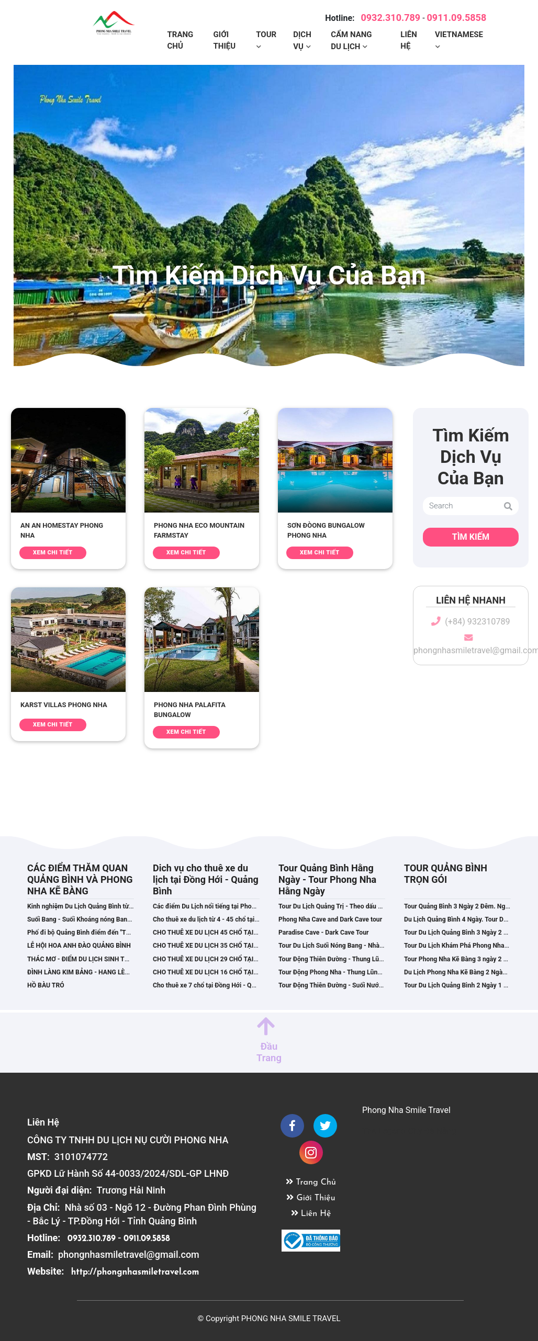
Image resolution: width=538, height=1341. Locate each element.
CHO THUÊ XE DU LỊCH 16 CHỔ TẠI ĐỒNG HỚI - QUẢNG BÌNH (241, 972)
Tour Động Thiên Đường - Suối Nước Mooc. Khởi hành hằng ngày (371, 985)
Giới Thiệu (225, 38)
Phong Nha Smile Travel (406, 1110)
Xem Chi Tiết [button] (53, 552)
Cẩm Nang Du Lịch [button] (351, 38)
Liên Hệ (408, 38)
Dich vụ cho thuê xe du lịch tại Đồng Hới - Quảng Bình (206, 879)
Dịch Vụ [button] (302, 38)
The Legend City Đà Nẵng (409, 1131)
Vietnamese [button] (459, 32)
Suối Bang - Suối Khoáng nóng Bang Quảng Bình (96, 919)
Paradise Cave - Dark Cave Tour (323, 932)
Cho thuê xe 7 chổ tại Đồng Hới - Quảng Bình (217, 985)
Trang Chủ (180, 38)
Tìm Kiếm (470, 537)
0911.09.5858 (457, 14)
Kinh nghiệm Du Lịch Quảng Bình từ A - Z (85, 906)
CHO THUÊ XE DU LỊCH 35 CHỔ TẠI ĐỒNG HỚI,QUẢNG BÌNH (239, 945)
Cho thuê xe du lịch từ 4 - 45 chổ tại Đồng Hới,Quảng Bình (235, 919)
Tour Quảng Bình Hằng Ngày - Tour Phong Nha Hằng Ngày (327, 879)
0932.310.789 (390, 14)
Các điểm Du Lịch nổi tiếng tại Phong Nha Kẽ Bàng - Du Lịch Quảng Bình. (257, 906)
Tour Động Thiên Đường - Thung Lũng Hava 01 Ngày (353, 959)
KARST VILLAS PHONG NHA (63, 705)
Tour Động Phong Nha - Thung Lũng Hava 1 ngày (348, 972)
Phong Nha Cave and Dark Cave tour (330, 919)
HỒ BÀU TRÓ (45, 985)
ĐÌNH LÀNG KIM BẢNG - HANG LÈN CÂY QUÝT (94, 972)
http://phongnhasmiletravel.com (135, 1272)
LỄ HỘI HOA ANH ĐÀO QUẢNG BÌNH (79, 945)
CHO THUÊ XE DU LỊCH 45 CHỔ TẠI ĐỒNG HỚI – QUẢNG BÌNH (242, 932)
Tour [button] (266, 32)
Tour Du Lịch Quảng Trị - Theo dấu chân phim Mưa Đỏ (355, 906)
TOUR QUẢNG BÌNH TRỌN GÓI (445, 873)
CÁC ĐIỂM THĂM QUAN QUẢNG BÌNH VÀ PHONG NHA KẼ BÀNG (80, 879)
